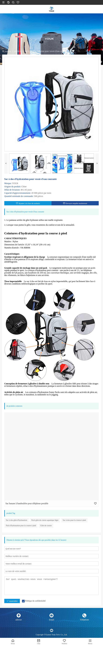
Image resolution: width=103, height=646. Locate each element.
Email (51, 620)
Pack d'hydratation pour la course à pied (21, 526)
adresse (18, 620)
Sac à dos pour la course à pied (74, 520)
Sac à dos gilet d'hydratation (16, 520)
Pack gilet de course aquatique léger (44, 520)
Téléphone (84, 620)
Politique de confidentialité (35, 601)
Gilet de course (46, 526)
